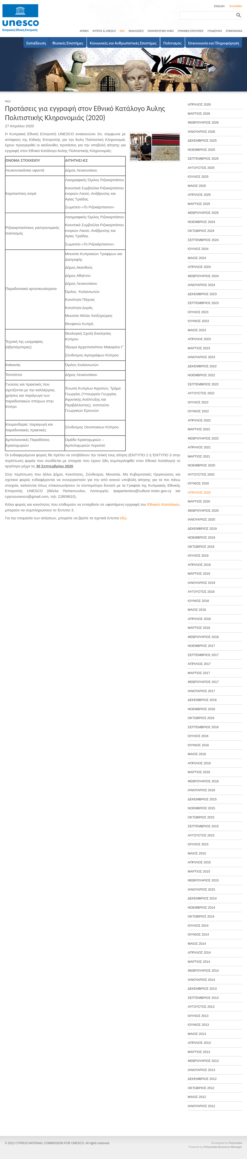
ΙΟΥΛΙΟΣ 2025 (198, 176)
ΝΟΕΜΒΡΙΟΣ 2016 (201, 709)
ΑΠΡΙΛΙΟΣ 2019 (199, 565)
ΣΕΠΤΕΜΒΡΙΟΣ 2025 (203, 158)
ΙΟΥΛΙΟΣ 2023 (198, 312)
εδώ (123, 518)
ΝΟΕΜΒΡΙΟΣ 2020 (201, 465)
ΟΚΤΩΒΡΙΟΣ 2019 (201, 546)
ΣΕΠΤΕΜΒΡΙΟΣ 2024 (203, 240)
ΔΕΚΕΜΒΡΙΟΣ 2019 (202, 528)
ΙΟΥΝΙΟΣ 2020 (198, 483)
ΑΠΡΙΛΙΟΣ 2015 (199, 862)
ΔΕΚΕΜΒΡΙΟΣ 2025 (202, 140)
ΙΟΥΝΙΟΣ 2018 (198, 601)
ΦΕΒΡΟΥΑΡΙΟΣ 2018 (203, 637)
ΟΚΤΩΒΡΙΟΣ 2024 (201, 231)
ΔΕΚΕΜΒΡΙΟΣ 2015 (202, 799)
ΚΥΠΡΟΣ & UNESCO (104, 31)
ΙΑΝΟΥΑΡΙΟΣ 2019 (201, 583)
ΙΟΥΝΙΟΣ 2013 (198, 1025)
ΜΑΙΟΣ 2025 (197, 186)
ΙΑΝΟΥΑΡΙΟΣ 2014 (201, 980)
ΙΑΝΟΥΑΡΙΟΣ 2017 (201, 691)
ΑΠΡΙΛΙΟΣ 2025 (199, 195)
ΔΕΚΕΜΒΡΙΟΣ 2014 (202, 898)
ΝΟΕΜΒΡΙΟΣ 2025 (201, 150)
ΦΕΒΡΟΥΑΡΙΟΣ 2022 (203, 438)
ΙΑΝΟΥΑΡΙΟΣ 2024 (201, 285)
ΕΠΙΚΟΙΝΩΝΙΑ (234, 31)
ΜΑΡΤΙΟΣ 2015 (199, 871)
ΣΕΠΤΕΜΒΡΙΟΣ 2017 (203, 655)
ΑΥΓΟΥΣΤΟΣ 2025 (201, 168)
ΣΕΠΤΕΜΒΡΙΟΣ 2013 (203, 998)
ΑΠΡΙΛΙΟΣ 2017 (199, 664)
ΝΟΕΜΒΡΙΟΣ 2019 (201, 537)
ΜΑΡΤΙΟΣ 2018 (199, 628)
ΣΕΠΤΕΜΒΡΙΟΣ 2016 (203, 727)
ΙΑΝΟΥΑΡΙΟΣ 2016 (201, 790)
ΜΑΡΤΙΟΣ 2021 (199, 456)
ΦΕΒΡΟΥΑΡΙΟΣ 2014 (203, 970)
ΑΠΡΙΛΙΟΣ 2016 (199, 763)
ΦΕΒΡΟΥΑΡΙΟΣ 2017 (203, 682)
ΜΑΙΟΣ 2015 (197, 853)
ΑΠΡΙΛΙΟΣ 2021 (199, 447)
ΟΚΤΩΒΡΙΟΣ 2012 (201, 1088)
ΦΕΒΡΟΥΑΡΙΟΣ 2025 (203, 213)
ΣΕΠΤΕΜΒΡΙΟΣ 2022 (203, 384)
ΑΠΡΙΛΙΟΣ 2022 (199, 420)
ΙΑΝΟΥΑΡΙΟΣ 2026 (201, 131)
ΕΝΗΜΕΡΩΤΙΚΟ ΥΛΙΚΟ (161, 31)
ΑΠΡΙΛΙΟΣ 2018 (199, 619)
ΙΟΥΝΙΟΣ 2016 (198, 745)
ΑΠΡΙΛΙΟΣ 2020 (199, 492)
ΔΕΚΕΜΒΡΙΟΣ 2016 (202, 700)
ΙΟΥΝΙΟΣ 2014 (198, 934)
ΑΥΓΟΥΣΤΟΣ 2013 (201, 1006)
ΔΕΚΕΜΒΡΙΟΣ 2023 (202, 294)
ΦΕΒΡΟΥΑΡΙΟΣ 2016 (203, 781)
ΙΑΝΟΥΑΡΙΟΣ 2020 (201, 519)
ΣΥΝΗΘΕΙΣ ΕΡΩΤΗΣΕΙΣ (191, 31)
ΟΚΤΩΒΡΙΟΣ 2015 (201, 817)
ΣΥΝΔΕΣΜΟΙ (214, 31)
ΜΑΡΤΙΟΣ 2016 (199, 772)
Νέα (8, 101)
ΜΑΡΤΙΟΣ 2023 (199, 348)
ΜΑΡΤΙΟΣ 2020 (199, 501)
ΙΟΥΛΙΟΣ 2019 (198, 555)
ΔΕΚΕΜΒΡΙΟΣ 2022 (202, 366)
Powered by (215, 1146)
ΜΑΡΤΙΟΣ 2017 (199, 673)
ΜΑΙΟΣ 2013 (197, 1034)
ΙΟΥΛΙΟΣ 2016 (198, 736)
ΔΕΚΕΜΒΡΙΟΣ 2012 (202, 1079)
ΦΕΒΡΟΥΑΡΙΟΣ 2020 (203, 510)
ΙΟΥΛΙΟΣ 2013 (198, 1016)
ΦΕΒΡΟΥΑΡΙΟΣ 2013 (203, 1061)
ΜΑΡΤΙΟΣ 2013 (199, 1052)
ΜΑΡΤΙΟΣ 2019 (199, 573)
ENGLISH (219, 6)
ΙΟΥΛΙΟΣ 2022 (198, 402)
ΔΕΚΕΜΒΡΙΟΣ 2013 (202, 988)
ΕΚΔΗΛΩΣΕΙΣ (136, 31)
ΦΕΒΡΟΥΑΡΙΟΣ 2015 (203, 880)
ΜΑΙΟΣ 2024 (197, 258)
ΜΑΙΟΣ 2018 (197, 610)
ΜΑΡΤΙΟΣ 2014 (199, 961)
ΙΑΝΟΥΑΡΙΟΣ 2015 (201, 889)
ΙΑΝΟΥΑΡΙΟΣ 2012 (201, 1106)
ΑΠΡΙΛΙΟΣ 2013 (199, 1043)
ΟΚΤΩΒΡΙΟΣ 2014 (201, 916)
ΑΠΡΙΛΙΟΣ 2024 (199, 267)
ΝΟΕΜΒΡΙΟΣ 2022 (201, 375)
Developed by (226, 1142)
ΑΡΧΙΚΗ (84, 31)
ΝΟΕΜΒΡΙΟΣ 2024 (201, 222)
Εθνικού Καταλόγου (163, 504)
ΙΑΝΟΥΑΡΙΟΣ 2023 (201, 357)
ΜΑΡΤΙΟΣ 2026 (199, 113)
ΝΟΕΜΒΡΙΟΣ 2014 (201, 907)
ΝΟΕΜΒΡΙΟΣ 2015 (201, 808)
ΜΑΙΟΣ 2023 (197, 330)
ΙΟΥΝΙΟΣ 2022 (198, 411)
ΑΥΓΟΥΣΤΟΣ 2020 (201, 474)
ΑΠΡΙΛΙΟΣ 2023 (199, 339)
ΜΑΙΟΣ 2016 (197, 754)
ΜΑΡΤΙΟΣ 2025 (199, 204)
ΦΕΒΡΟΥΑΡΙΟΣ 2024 (203, 276)
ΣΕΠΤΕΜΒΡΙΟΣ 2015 (203, 826)
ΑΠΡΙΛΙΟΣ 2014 (199, 952)
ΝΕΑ (122, 31)
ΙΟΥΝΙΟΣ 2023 (198, 321)
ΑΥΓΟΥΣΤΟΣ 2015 (201, 835)
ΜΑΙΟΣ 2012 (197, 1097)
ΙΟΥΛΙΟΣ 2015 (198, 844)
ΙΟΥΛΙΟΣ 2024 (198, 249)
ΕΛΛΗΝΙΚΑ (235, 6)
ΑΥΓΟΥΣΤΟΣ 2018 (201, 591)
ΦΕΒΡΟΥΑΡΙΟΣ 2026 (203, 122)
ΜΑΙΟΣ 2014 (197, 943)
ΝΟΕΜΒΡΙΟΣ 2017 (201, 646)
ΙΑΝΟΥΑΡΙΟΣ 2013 (201, 1070)
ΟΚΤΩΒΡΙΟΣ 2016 (201, 718)
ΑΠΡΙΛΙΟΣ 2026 (199, 104)
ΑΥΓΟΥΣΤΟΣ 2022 (201, 393)
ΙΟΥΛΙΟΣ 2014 (198, 925)
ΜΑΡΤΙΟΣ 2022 (199, 429)
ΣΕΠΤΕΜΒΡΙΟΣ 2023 (203, 303)
